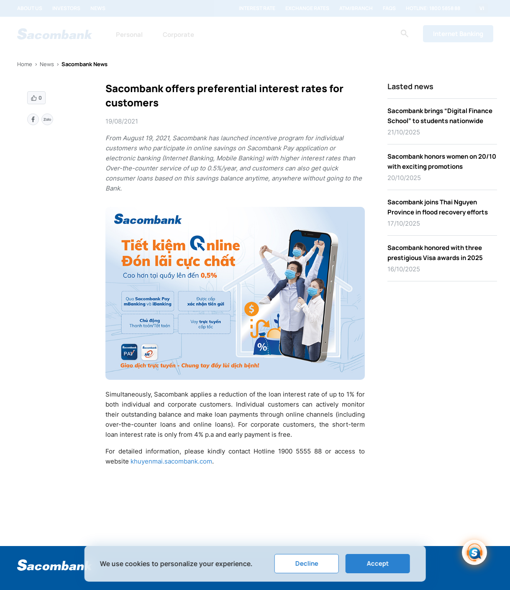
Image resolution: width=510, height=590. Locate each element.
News (97, 8)
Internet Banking (458, 33)
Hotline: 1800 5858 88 (433, 8)
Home (24, 64)
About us (29, 8)
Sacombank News (85, 64)
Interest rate (257, 8)
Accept (377, 563)
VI (481, 8)
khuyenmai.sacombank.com (171, 461)
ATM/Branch (356, 8)
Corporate (178, 34)
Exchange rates (307, 8)
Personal (129, 34)
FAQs (389, 8)
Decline (306, 563)
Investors (66, 8)
